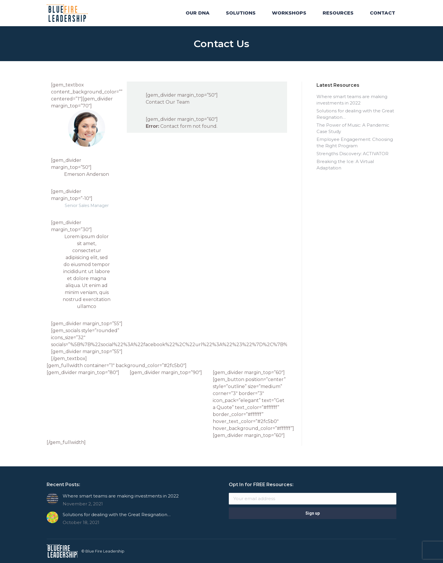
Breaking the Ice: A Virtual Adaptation (345, 165)
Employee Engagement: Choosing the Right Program (355, 142)
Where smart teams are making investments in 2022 (352, 100)
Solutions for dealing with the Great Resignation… (355, 114)
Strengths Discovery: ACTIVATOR (352, 153)
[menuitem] (197, 13)
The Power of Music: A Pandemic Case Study (353, 128)
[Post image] (52, 498)
